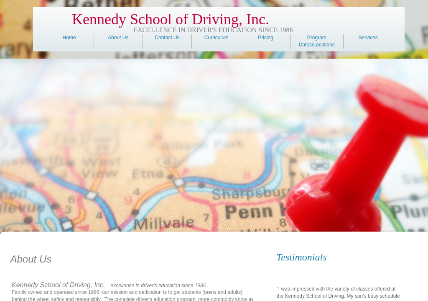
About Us (118, 38)
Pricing (265, 38)
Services (368, 38)
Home (69, 38)
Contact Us (167, 38)
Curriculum (216, 38)
